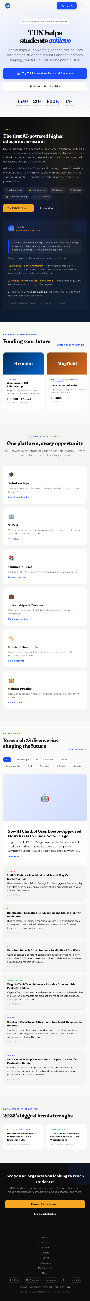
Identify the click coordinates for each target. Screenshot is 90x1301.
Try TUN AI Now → (18, 208)
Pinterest (32, 1280)
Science (49, 759)
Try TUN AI (66, 5)
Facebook (51, 1280)
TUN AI (45, 1257)
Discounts (45, 1262)
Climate (77, 766)
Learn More (47, 208)
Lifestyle (61, 766)
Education (45, 766)
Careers (45, 1252)
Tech (30, 766)
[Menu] (82, 6)
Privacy (66, 1286)
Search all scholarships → (72, 344)
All (7, 759)
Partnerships (45, 1268)
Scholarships (22, 759)
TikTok (14, 1280)
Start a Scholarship (45, 1214)
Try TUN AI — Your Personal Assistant (45, 73)
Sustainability (13, 766)
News (45, 1237)
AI (37, 759)
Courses (45, 1247)
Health (63, 759)
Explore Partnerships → (45, 1204)
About (45, 1273)
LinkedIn (76, 1280)
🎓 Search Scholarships (45, 86)
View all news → (77, 749)
